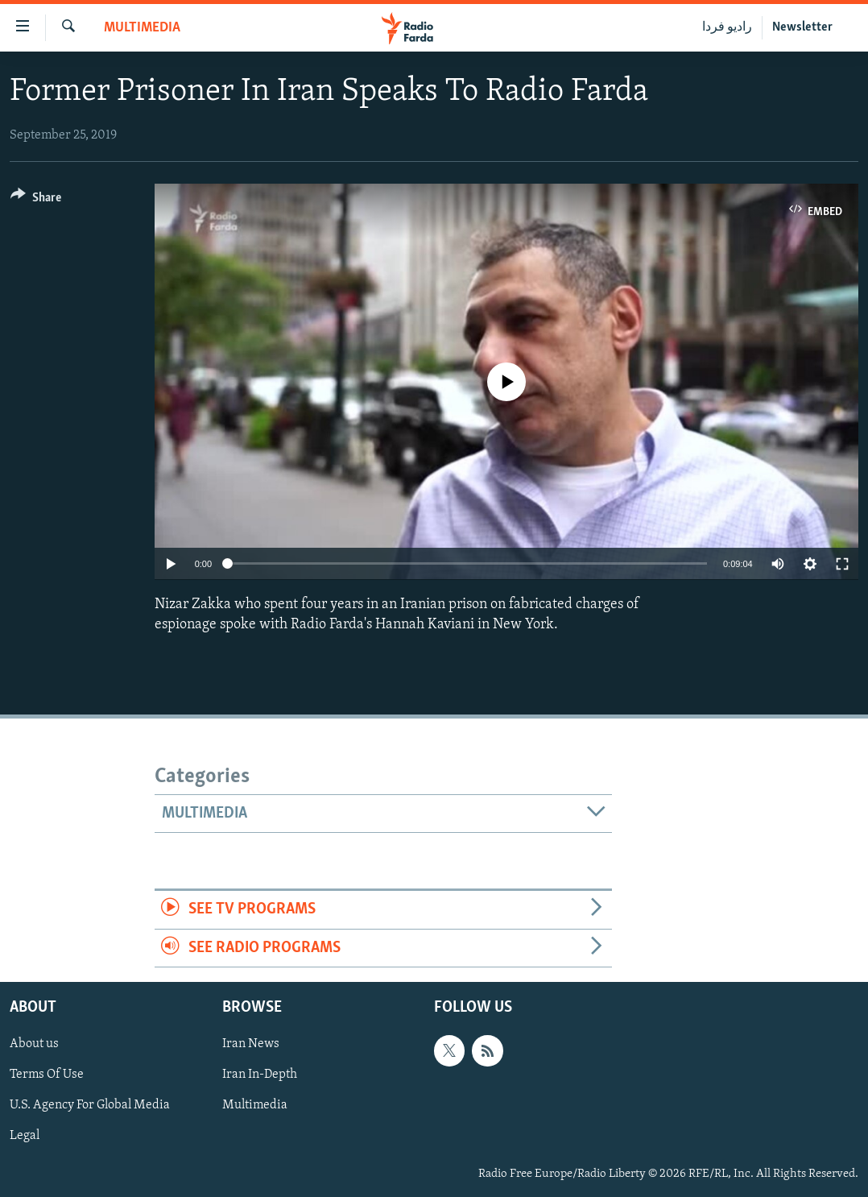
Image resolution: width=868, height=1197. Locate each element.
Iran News (250, 1044)
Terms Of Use (47, 1074)
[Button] (35, 200)
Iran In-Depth (259, 1074)
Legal (24, 1135)
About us (34, 1044)
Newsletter (802, 27)
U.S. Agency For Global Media (90, 1105)
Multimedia (142, 27)
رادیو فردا (727, 27)
